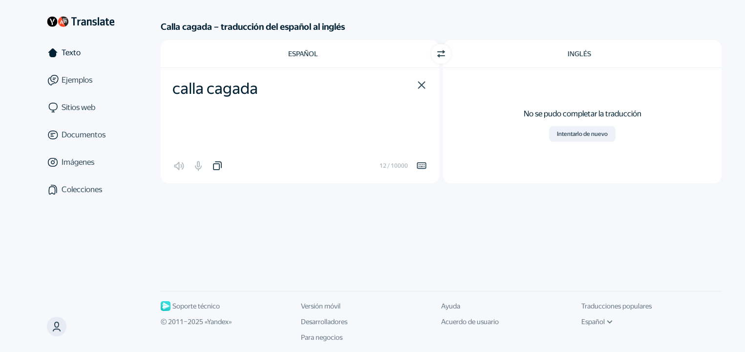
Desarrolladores (324, 322)
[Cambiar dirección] (441, 54)
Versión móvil (321, 306)
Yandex (218, 322)
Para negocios (321, 337)
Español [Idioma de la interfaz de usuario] (597, 322)
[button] (421, 85)
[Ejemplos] (80, 80)
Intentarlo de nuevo (582, 134)
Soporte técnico (190, 306)
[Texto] (80, 53)
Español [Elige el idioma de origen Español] (303, 54)
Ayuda (450, 306)
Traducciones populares (616, 306)
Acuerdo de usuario (470, 322)
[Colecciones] (80, 189)
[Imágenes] (80, 162)
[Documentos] (80, 135)
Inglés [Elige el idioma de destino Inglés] (579, 54)
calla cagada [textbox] (215, 88)
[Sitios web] (80, 107)
